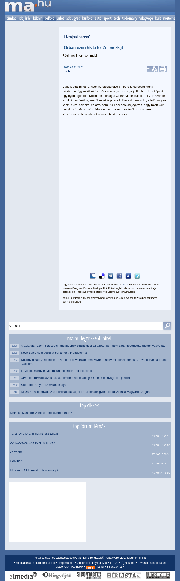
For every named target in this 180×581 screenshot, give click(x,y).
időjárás (24, 18)
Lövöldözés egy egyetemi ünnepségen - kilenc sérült (57, 370)
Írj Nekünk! (128, 563)
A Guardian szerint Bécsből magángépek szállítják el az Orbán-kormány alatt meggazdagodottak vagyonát (93, 345)
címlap (11, 18)
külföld (87, 18)
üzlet (60, 18)
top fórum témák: (90, 426)
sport (107, 18)
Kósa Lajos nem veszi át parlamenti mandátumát (54, 352)
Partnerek (77, 566)
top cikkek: (90, 405)
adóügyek (73, 18)
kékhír (37, 18)
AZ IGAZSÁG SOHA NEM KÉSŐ (32, 442)
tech (117, 18)
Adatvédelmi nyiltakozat (92, 563)
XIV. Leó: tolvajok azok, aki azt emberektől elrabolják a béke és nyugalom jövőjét (76, 378)
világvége (146, 18)
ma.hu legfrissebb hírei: (89, 338)
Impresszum (66, 563)
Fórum (114, 563)
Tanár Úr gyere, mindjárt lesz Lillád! (34, 433)
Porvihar (15, 461)
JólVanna (16, 452)
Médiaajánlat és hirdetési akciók (36, 563)
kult (158, 18)
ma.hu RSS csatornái (104, 566)
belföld (49, 18)
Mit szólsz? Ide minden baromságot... (35, 470)
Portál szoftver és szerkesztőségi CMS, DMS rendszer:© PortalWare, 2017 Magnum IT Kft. (90, 557)
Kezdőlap (28, 7)
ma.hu (67, 71)
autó (98, 18)
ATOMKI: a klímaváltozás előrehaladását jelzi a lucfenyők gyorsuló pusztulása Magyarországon (86, 392)
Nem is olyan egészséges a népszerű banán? (41, 412)
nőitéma (169, 18)
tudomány (129, 18)
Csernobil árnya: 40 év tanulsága (44, 385)
